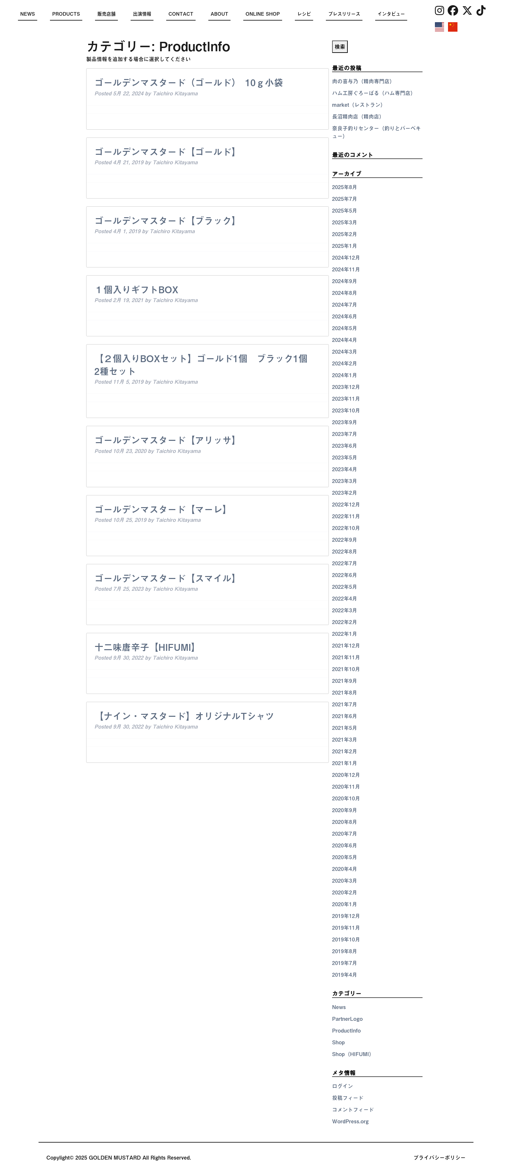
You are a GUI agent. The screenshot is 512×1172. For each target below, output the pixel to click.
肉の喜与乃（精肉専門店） (363, 81)
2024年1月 (344, 375)
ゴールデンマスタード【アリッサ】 (167, 440)
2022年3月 (344, 610)
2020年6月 (344, 845)
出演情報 (142, 13)
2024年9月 (344, 281)
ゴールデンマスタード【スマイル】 (167, 578)
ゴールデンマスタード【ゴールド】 (167, 151)
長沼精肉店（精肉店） (358, 116)
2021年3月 (344, 739)
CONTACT (180, 13)
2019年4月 (344, 974)
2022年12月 (346, 504)
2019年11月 (346, 927)
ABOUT (219, 13)
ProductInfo (346, 1030)
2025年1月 (344, 246)
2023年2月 (344, 492)
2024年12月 (346, 257)
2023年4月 (344, 469)
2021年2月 (344, 751)
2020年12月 (346, 775)
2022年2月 (344, 622)
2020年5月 (344, 857)
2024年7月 (344, 304)
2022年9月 (344, 539)
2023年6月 (344, 445)
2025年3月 (344, 222)
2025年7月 (344, 198)
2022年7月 (344, 563)
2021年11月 (346, 657)
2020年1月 (344, 904)
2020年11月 (346, 786)
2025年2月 (344, 234)
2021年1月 (344, 763)
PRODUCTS (66, 13)
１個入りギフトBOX (136, 289)
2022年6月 (344, 575)
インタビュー (391, 13)
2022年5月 (344, 586)
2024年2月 (344, 363)
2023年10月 (346, 410)
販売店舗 (106, 13)
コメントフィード (353, 1109)
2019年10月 (346, 939)
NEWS (27, 13)
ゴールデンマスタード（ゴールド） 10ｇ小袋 (188, 82)
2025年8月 (344, 187)
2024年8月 (344, 293)
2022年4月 (344, 598)
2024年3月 (344, 351)
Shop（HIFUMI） (353, 1054)
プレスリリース (344, 13)
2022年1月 (344, 633)
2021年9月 (344, 680)
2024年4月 (344, 340)
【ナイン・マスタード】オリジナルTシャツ (184, 716)
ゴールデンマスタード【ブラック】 (167, 220)
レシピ (304, 13)
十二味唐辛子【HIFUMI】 (147, 647)
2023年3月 (344, 481)
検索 (340, 46)
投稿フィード (347, 1097)
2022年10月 (346, 528)
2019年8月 (344, 951)
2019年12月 (346, 916)
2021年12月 (346, 645)
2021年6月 (344, 716)
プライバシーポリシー (439, 1157)
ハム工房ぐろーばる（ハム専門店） (374, 93)
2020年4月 (344, 869)
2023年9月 (344, 422)
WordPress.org (350, 1121)
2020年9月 (344, 810)
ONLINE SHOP (263, 13)
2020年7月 (344, 833)
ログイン (342, 1086)
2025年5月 (344, 210)
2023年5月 (344, 457)
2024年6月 (344, 316)
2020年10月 (346, 798)
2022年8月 (344, 551)
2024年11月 (346, 269)
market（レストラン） (359, 104)
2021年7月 (344, 704)
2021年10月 (346, 669)
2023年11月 (346, 398)
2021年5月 (344, 727)
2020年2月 (344, 892)
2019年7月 (344, 963)
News (339, 1007)
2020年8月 (344, 822)
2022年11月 (346, 516)
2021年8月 (344, 692)
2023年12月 (346, 387)
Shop (338, 1042)
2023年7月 (344, 434)
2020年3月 (344, 880)
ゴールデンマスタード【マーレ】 (163, 509)
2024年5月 (344, 328)
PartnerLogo (347, 1018)
